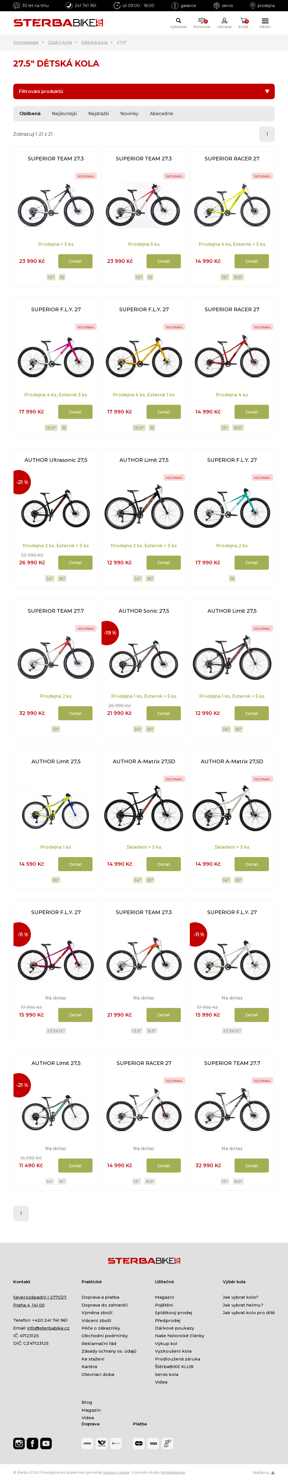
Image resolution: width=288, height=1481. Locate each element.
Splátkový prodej (173, 1312)
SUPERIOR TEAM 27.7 (56, 611)
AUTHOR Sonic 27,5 (144, 611)
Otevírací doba (98, 1374)
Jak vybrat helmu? (243, 1305)
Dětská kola (94, 42)
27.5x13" (56, 1030)
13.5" (136, 1030)
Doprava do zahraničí (105, 1305)
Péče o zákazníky (101, 1328)
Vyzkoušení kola (173, 1351)
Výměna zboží (97, 1312)
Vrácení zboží (96, 1320)
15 (62, 277)
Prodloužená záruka (177, 1359)
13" (51, 277)
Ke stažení (93, 1359)
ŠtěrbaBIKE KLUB (174, 1366)
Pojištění (164, 1305)
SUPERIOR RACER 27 (232, 159)
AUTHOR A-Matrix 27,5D (144, 761)
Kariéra (89, 1366)
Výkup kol (166, 1343)
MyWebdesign (173, 1472)
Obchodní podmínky (105, 1335)
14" (49, 578)
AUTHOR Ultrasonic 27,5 (55, 460)
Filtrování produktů (144, 91)
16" (62, 578)
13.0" (51, 427)
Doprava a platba (100, 1297)
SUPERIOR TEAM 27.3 (56, 159)
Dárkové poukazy (174, 1328)
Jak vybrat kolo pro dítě (249, 1312)
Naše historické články (179, 1335)
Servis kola (166, 1374)
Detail (75, 261)
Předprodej (167, 1320)
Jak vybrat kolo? (240, 1297)
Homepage (26, 42)
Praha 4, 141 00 (29, 1305)
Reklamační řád (99, 1343)
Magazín (164, 1297)
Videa (161, 1382)
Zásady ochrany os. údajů (109, 1351)
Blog (87, 1402)
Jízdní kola (60, 42)
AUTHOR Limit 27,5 (144, 460)
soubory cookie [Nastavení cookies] (116, 1472)
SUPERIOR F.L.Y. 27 (56, 309)
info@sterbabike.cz (48, 1328)
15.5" (238, 277)
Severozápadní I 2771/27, (40, 1297)
